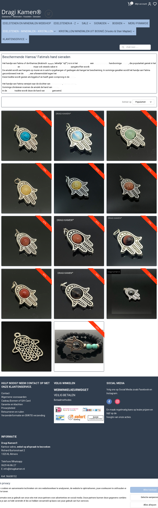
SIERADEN (102, 23)
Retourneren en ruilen (12, 411)
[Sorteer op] (143, 101)
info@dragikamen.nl (14, 469)
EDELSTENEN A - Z (66, 23)
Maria (55, 87)
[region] (57, 496)
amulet (125, 63)
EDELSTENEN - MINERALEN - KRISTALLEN (29, 31)
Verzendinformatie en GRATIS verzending (23, 415)
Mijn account (143, 4)
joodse (10, 90)
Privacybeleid (8, 408)
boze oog (61, 73)
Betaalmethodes (62, 400)
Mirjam (48, 90)
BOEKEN (119, 23)
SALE (86, 23)
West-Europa (64, 67)
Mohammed (56, 83)
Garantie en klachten (12, 404)
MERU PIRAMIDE (138, 23)
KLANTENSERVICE (15, 39)
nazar (26, 73)
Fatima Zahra (69, 83)
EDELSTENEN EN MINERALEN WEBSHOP (27, 23)
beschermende (101, 63)
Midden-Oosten (9, 67)
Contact (5, 393)
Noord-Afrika (26, 67)
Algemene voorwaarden (14, 397)
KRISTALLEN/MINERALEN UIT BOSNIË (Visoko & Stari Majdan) (97, 31)
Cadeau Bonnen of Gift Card (16, 400)
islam (72, 77)
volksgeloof (84, 63)
